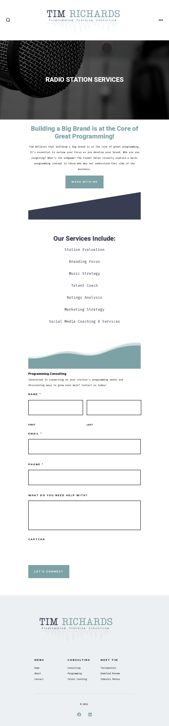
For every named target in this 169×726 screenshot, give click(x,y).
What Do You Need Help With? (58, 495)
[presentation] (56, 552)
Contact (38, 679)
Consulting (73, 668)
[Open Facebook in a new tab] (79, 714)
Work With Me (84, 181)
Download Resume (110, 673)
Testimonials (108, 668)
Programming (74, 673)
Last (90, 424)
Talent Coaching (77, 679)
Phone (35, 464)
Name (34, 394)
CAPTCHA (36, 539)
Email (35, 433)
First (32, 424)
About (37, 673)
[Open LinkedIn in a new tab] (90, 714)
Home (37, 668)
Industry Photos (110, 679)
